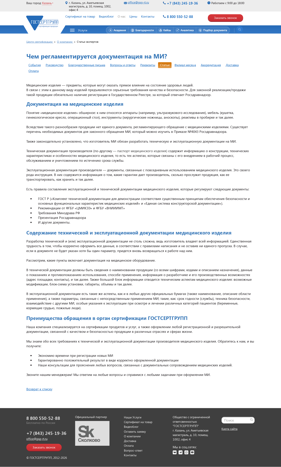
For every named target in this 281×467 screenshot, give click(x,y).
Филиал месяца (185, 65)
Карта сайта (229, 429)
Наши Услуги (132, 417)
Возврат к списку (39, 389)
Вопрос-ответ (133, 450)
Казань (47, 3)
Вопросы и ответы (122, 65)
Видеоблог (106, 16)
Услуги (82, 30)
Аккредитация (211, 65)
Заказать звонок (225, 18)
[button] (80, 30)
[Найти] (251, 419)
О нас (121, 16)
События (34, 65)
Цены (133, 16)
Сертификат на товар (80, 16)
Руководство (54, 65)
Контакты (147, 16)
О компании (132, 436)
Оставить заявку (135, 431)
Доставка (232, 65)
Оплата (33, 71)
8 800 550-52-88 (180, 16)
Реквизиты (147, 65)
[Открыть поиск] (239, 29)
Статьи (165, 65)
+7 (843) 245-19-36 (182, 3)
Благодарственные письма (86, 65)
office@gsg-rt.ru (138, 2)
